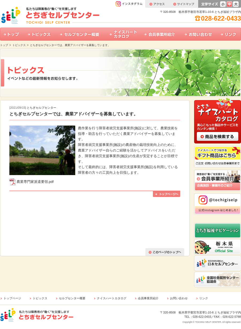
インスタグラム (130, 4)
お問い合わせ (199, 34)
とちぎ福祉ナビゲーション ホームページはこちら (217, 230)
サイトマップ (183, 4)
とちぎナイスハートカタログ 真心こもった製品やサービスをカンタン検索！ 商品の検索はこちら (217, 120)
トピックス (40, 34)
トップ (12, 34)
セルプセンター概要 (81, 34)
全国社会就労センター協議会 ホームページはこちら (217, 279)
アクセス (157, 4)
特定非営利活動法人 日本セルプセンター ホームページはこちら (217, 263)
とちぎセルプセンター (41, 107)
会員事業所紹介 (161, 34)
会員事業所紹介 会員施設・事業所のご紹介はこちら (217, 180)
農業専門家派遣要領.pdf (35, 182)
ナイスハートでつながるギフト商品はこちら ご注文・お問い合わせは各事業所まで (217, 157)
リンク (229, 34)
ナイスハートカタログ (123, 34)
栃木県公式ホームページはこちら (217, 247)
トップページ (12, 298)
